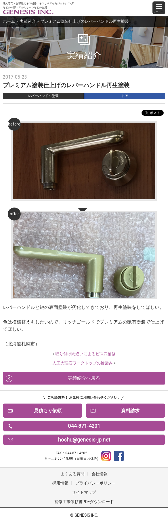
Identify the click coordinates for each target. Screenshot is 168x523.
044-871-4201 (84, 426)
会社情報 (99, 473)
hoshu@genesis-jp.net (84, 440)
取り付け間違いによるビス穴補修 (85, 353)
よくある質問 (72, 473)
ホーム (9, 21)
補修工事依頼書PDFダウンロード (84, 501)
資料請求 (130, 410)
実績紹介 (28, 21)
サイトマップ (84, 492)
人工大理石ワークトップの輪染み (82, 363)
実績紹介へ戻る (84, 378)
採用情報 (60, 483)
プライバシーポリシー (95, 483)
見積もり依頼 (48, 410)
